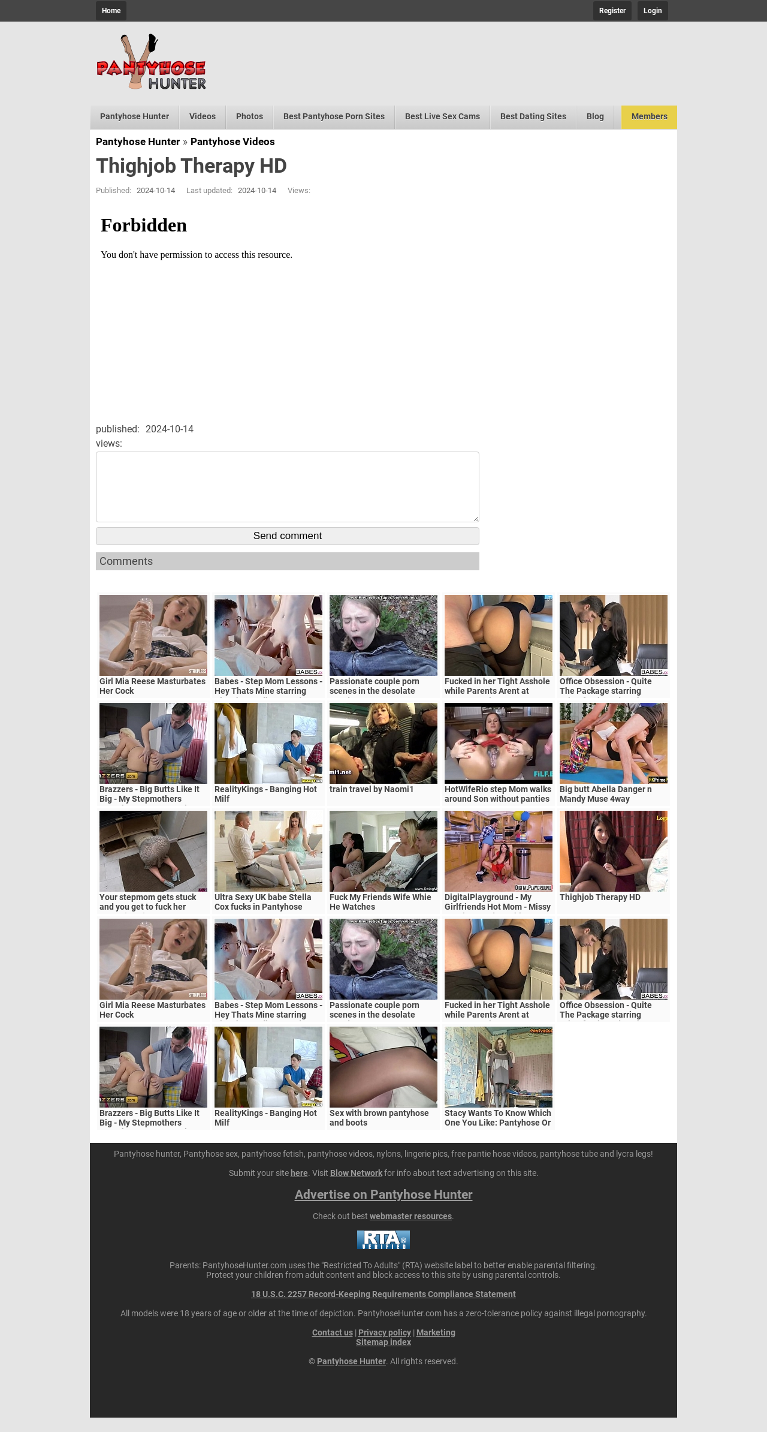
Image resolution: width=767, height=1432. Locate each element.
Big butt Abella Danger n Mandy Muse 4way (606, 808)
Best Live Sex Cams (442, 116)
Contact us (332, 1347)
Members (650, 116)
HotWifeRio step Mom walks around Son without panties (498, 808)
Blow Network (356, 1187)
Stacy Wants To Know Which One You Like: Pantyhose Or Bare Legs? (498, 1137)
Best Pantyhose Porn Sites (334, 116)
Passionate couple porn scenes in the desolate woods (374, 705)
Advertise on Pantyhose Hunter (384, 1209)
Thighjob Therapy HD (600, 911)
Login (653, 11)
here (299, 1187)
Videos (202, 116)
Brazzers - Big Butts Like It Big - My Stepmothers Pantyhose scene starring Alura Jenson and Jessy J (149, 818)
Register (612, 11)
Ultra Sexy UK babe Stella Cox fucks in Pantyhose (263, 916)
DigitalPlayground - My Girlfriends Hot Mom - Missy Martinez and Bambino (498, 921)
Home (111, 11)
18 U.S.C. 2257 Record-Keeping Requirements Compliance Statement (383, 1308)
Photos (249, 116)
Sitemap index (383, 1356)
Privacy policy (384, 1347)
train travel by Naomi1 (372, 803)
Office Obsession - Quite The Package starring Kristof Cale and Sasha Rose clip (614, 710)
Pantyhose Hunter (134, 116)
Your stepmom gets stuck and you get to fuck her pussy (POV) (147, 921)
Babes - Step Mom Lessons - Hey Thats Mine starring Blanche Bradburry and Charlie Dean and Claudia (268, 710)
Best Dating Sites (533, 116)
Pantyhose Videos (233, 142)
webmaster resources (411, 1230)
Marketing (435, 1347)
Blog (595, 116)
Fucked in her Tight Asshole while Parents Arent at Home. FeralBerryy (497, 705)
